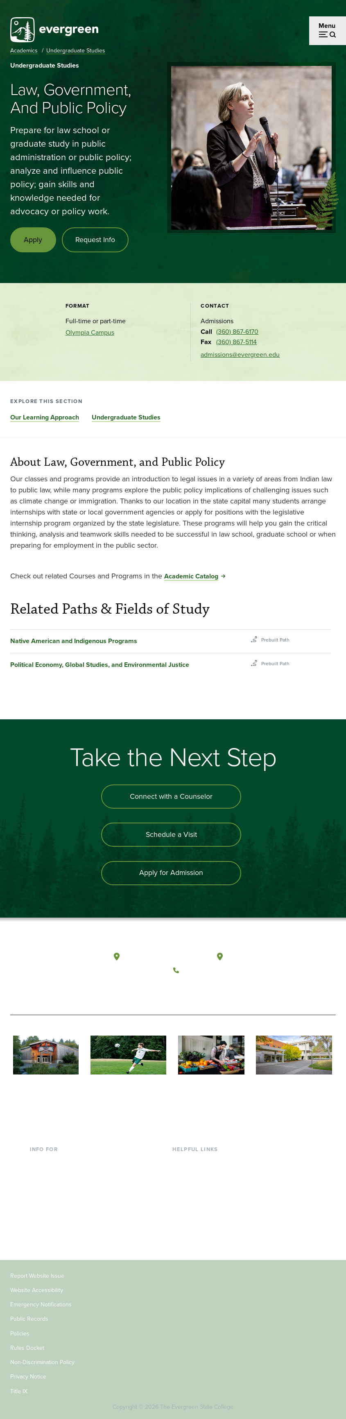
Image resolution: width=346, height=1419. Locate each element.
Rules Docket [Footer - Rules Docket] (27, 1347)
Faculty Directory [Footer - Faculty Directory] (196, 1174)
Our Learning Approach (44, 417)
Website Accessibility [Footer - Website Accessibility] (36, 1289)
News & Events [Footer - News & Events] (193, 1227)
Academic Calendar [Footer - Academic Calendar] (200, 1214)
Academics (24, 50)
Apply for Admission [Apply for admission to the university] (171, 874)
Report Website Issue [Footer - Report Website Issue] (37, 1274)
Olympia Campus (90, 333)
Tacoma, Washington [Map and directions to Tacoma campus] (258, 957)
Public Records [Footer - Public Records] (29, 1318)
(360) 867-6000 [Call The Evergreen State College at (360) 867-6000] (206, 970)
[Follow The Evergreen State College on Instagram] (215, 989)
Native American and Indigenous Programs (73, 641)
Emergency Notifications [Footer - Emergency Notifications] (41, 1303)
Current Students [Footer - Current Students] (54, 1160)
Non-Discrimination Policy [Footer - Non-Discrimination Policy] (42, 1361)
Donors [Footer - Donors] (40, 1214)
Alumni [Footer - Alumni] (40, 1227)
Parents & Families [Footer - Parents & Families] (56, 1187)
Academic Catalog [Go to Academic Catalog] (191, 577)
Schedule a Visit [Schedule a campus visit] (171, 835)
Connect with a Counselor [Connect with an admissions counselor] (171, 797)
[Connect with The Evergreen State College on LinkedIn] (232, 989)
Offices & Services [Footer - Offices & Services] (198, 1187)
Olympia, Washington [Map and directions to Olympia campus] (156, 957)
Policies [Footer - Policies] (19, 1332)
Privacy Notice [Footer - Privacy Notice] (28, 1375)
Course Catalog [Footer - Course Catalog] (194, 1200)
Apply (33, 240)
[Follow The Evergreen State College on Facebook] (181, 989)
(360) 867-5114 (236, 342)
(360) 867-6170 (237, 332)
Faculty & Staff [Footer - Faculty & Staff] (50, 1200)
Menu (327, 25)
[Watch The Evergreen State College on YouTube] (198, 989)
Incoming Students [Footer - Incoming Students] (57, 1174)
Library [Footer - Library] (182, 1160)
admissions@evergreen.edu (240, 355)
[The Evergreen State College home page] (44, 966)
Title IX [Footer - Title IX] (18, 1390)
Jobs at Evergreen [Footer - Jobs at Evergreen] (198, 1240)
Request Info (96, 240)
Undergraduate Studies (75, 50)
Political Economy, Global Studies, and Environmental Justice (99, 665)
